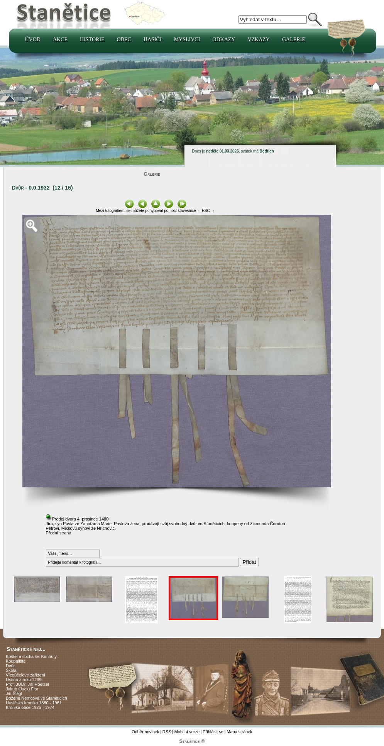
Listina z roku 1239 (23, 679)
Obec (124, 39)
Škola (11, 670)
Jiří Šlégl (14, 693)
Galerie (293, 39)
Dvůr (10, 665)
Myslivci (187, 39)
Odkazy (223, 39)
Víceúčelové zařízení (25, 675)
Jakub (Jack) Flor (22, 689)
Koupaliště (15, 661)
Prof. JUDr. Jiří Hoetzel (27, 684)
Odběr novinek (145, 731)
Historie (92, 39)
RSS (166, 731)
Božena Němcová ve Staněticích (36, 698)
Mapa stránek (239, 731)
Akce (60, 39)
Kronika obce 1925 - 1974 (30, 707)
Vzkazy (258, 39)
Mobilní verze (187, 731)
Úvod (33, 39)
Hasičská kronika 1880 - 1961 (34, 702)
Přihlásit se (213, 731)
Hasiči (153, 39)
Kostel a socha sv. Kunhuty (31, 656)
